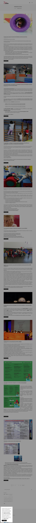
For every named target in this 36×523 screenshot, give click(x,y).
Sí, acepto (4, 520)
